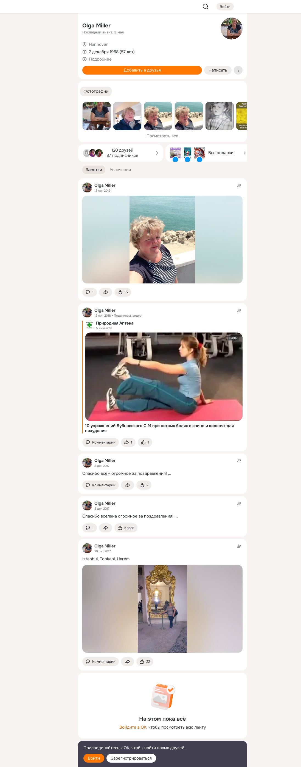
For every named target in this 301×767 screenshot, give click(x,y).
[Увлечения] (37, 26)
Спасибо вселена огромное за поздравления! (127, 516)
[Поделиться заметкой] (105, 292)
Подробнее (100, 59)
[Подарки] (13, 75)
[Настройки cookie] (37, 760)
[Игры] (61, 75)
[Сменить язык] (37, 736)
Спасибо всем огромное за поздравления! (124, 473)
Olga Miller (96, 25)
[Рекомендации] (37, 99)
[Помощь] (13, 99)
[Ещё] (37, 725)
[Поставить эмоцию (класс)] (122, 292)
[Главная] (13, 26)
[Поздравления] (37, 75)
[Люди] (37, 50)
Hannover (98, 44)
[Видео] (61, 50)
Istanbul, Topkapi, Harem (106, 559)
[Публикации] (13, 50)
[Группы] (61, 26)
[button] (96, 91)
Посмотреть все (162, 136)
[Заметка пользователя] (162, 467)
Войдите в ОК (132, 727)
